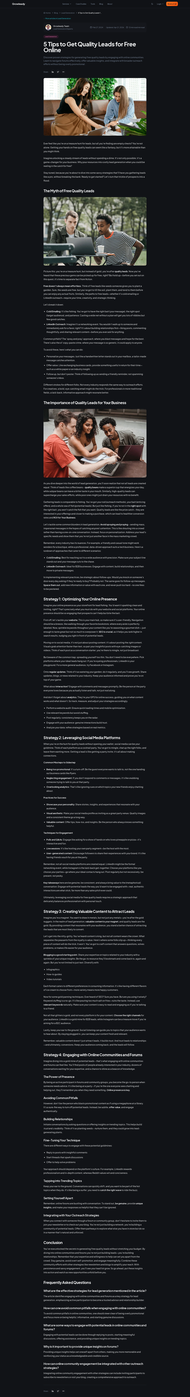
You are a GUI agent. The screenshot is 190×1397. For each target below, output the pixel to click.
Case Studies (81, 4)
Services (66, 4)
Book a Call (172, 4)
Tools (93, 4)
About (109, 4)
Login (160, 4)
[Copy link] (63, 72)
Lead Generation (68, 13)
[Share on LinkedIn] (53, 72)
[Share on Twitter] (58, 72)
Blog (101, 4)
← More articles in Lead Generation (57, 18)
